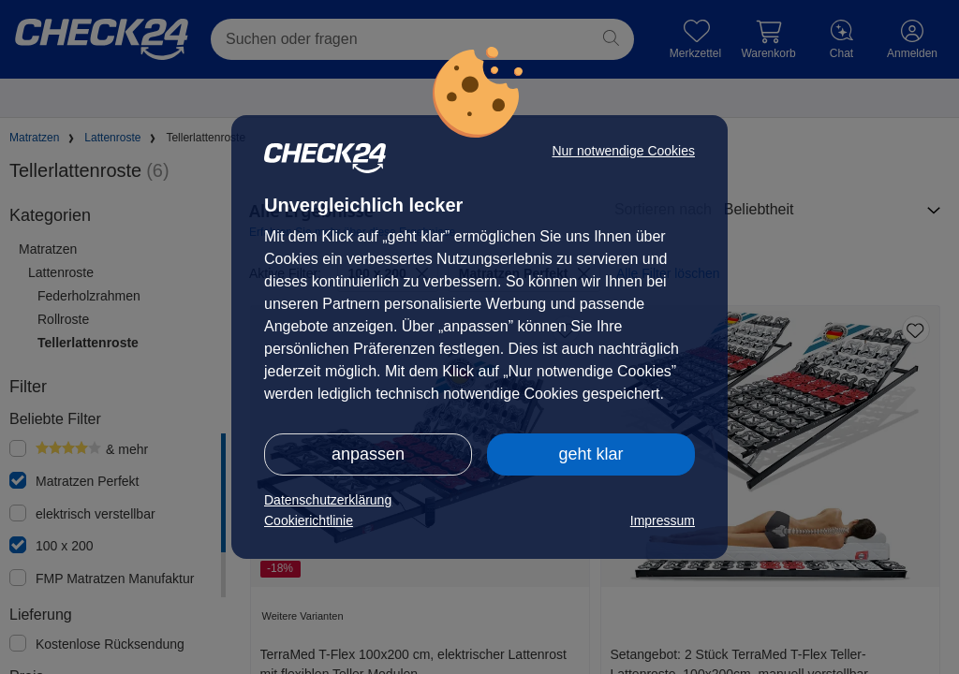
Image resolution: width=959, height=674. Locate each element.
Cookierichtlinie (308, 520)
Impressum (662, 520)
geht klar (590, 454)
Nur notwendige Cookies (623, 150)
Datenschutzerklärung (327, 499)
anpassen (368, 454)
